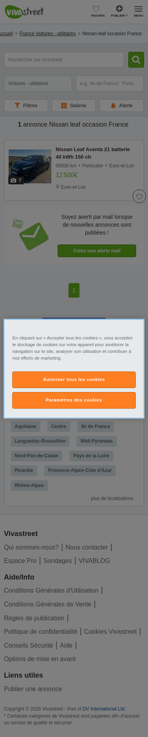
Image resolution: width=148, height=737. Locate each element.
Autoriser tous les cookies (74, 379)
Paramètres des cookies (74, 400)
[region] (74, 368)
